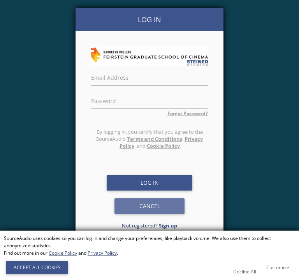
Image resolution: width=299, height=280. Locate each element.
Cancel (149, 206)
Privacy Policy (102, 253)
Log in (150, 182)
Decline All (244, 271)
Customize (277, 267)
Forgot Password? (187, 113)
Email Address (109, 76)
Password (103, 100)
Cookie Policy (163, 145)
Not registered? (149, 225)
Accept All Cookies (37, 267)
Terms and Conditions (154, 138)
